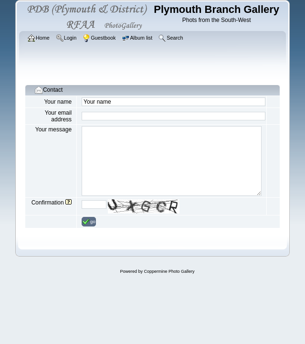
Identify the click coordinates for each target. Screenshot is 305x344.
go (88, 222)
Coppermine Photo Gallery (169, 271)
